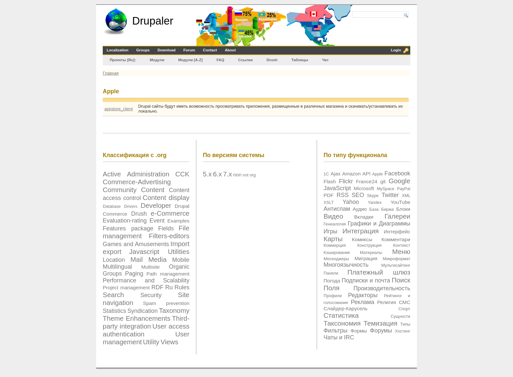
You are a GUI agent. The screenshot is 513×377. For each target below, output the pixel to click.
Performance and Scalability (146, 280)
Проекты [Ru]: (123, 60)
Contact (210, 50)
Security (151, 295)
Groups (143, 50)
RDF (157, 287)
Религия (386, 302)
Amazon (351, 173)
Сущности (400, 316)
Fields (166, 228)
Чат (325, 60)
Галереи (397, 216)
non (237, 174)
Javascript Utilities (159, 251)
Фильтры (335, 330)
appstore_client (118, 108)
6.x (217, 174)
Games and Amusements (136, 244)
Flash (330, 181)
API (367, 173)
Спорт (404, 308)
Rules (181, 287)
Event (157, 220)
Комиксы (362, 239)
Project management (126, 287)
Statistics (114, 311)
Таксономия (342, 323)
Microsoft (364, 188)
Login (396, 50)
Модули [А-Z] (190, 60)
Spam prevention (166, 303)
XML (406, 195)
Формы (358, 330)
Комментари (395, 239)
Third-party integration (146, 322)
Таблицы (299, 60)
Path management (168, 274)
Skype (373, 195)
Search (113, 294)
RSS (343, 195)
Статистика (341, 315)
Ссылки (245, 60)
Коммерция (335, 245)
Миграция (366, 258)
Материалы (371, 252)
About (230, 50)
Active (112, 174)
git (382, 181)
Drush (272, 60)
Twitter (390, 195)
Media (157, 259)
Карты (333, 238)
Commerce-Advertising (137, 182)
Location (114, 260)
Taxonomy (174, 310)
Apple (377, 173)
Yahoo (351, 202)
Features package (128, 228)
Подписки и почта (366, 280)
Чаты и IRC (339, 337)
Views (169, 342)
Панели (331, 273)
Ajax (336, 173)
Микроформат (396, 258)
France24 (366, 181)
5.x (207, 174)
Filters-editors (169, 236)
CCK (182, 174)
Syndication (142, 311)
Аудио (360, 209)
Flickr (346, 181)
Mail (137, 259)
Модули (157, 60)
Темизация (380, 323)
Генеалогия (335, 224)
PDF (329, 195)
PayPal (403, 188)
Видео (333, 216)
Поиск (401, 280)
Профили (333, 295)
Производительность (381, 288)
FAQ (220, 60)
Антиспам (337, 209)
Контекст (401, 245)
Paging (134, 273)
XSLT (329, 202)
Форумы (381, 330)
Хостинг (402, 331)
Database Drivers (120, 206)
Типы (405, 324)
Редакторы (363, 295)
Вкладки (364, 217)
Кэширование (337, 252)
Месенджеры (336, 258)
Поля (332, 288)
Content (153, 189)
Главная (111, 73)
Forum (189, 50)
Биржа (387, 209)
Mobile (180, 260)
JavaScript (337, 188)
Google (399, 181)
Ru (169, 287)
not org (249, 174)
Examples (178, 221)
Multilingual (117, 266)
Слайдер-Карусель (345, 308)
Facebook (397, 173)
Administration (148, 174)
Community (120, 189)
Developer (156, 205)
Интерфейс (397, 231)
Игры (330, 231)
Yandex (374, 202)
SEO (358, 195)
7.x (227, 174)
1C (326, 173)
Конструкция (369, 245)
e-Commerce (170, 213)
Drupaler (152, 21)
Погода (332, 280)
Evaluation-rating (125, 220)
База (374, 209)
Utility (151, 342)
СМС (404, 302)
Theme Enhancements (136, 318)
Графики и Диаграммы (379, 223)
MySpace (385, 188)
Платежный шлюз (378, 272)
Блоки (403, 209)
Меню (401, 251)
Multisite (150, 267)
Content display (166, 197)
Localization (118, 50)
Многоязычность (346, 264)
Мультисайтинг (395, 265)
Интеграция (361, 231)
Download (167, 50)
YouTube (400, 202)
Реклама (362, 302)
